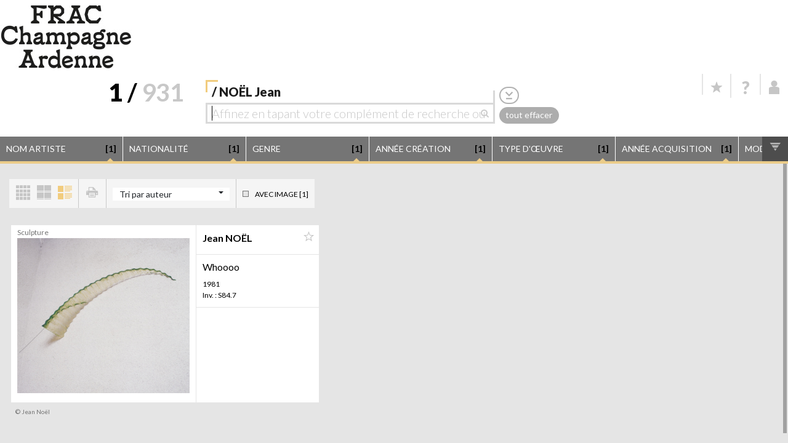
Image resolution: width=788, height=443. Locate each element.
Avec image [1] (281, 194)
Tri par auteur (145, 194)
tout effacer (528, 115)
